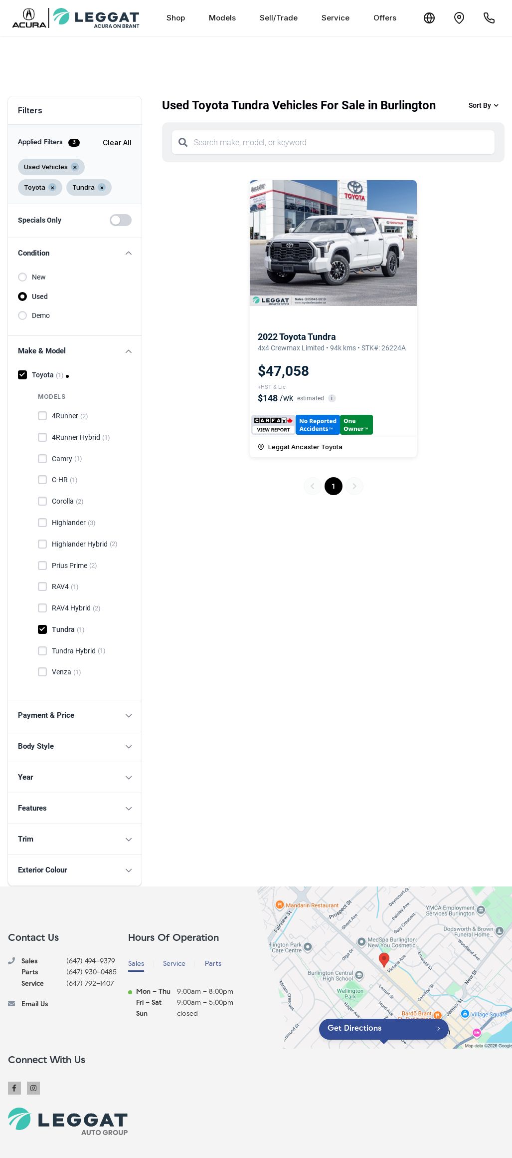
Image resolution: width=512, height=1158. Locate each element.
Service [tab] (174, 964)
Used (40, 296)
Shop (176, 17)
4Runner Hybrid (81, 437)
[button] (75, 253)
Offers (384, 17)
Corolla (68, 501)
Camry (67, 458)
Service (335, 17)
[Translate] (429, 18)
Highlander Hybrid (85, 544)
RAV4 (65, 586)
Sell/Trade (279, 17)
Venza (66, 672)
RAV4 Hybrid (76, 608)
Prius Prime (74, 565)
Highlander (74, 523)
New (39, 277)
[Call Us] (489, 18)
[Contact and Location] (459, 18)
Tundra (68, 629)
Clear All (117, 142)
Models (222, 17)
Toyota (48, 375)
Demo (41, 315)
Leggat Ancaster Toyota (300, 447)
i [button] (332, 398)
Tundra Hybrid (79, 650)
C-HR (65, 480)
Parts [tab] (213, 964)
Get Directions (354, 1029)
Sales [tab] (136, 964)
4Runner (70, 416)
